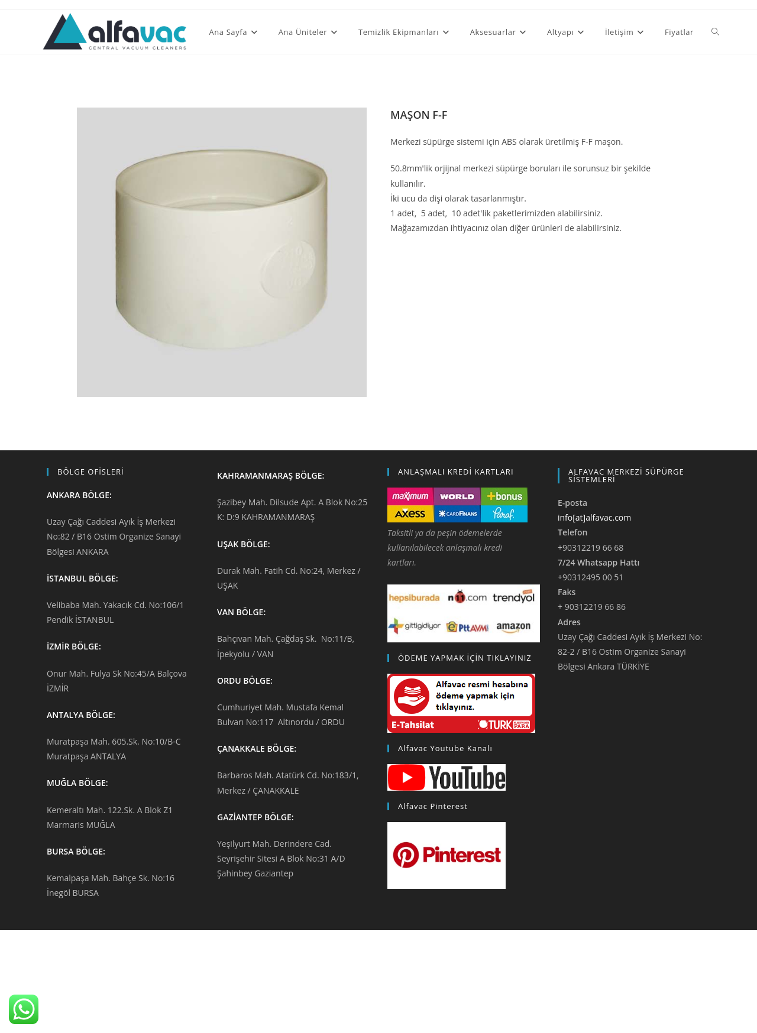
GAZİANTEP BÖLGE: (255, 817)
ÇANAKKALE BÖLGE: (256, 748)
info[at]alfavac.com (594, 517)
